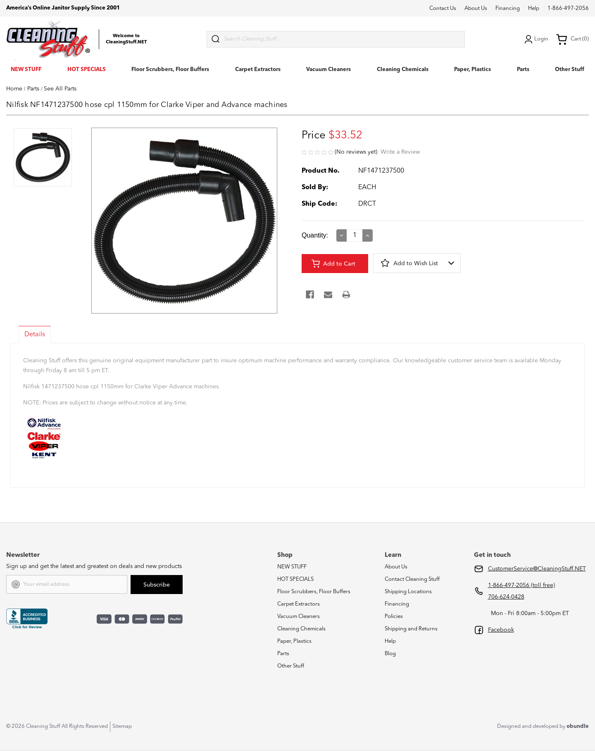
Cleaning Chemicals (402, 69)
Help (533, 8)
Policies (394, 616)
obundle (577, 726)
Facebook (501, 630)
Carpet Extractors (258, 69)
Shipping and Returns (411, 629)
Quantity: (315, 235)
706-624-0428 (506, 597)
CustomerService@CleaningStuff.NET (537, 569)
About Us (475, 8)
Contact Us (442, 8)
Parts (523, 69)
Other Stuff (569, 69)
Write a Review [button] (400, 152)
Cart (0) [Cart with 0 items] (572, 39)
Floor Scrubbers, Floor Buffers (170, 69)
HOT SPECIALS (86, 69)
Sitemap (122, 726)
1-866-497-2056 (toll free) (521, 585)
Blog (390, 653)
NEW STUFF (26, 69)
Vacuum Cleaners (328, 69)
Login (535, 39)
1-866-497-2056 (568, 8)
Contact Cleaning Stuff (412, 579)
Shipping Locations (408, 591)
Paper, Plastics (472, 69)
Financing (507, 8)
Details (34, 334)
